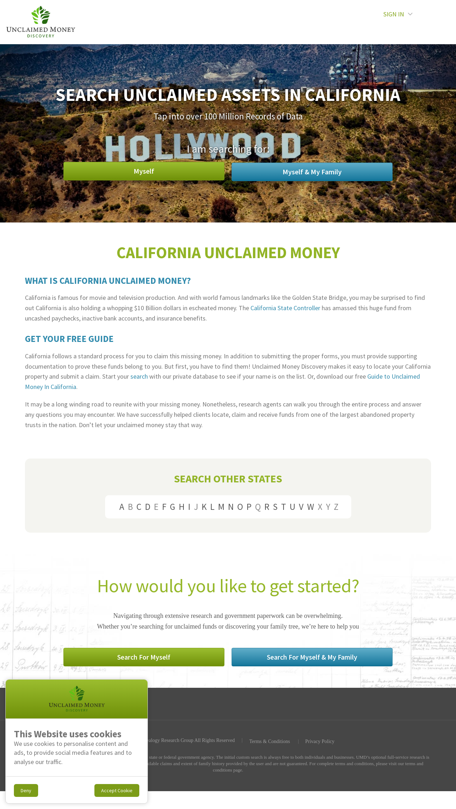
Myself (172, 171)
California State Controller (285, 308)
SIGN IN (417, 21)
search (139, 376)
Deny (26, 790)
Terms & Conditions (269, 743)
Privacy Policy (320, 743)
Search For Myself (173, 658)
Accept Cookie (117, 790)
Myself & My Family (283, 171)
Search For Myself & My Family (283, 658)
